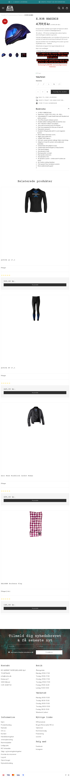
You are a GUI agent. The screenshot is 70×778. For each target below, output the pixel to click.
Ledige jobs (5, 745)
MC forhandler (6, 748)
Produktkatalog (6, 725)
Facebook (39, 746)
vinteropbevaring (7, 739)
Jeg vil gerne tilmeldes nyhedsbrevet (22, 652)
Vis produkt (35, 284)
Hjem (2, 722)
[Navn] (21, 646)
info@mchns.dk (6, 676)
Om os (3, 731)
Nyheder (4, 728)
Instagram (39, 749)
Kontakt (3, 734)
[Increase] (47, 92)
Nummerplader (6, 742)
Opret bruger (5, 760)
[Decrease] (38, 92)
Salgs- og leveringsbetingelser (11, 751)
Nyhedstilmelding (7, 763)
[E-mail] (49, 646)
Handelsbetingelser (7, 737)
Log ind (3, 757)
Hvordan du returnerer (8, 754)
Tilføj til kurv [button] (60, 92)
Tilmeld (49, 652)
